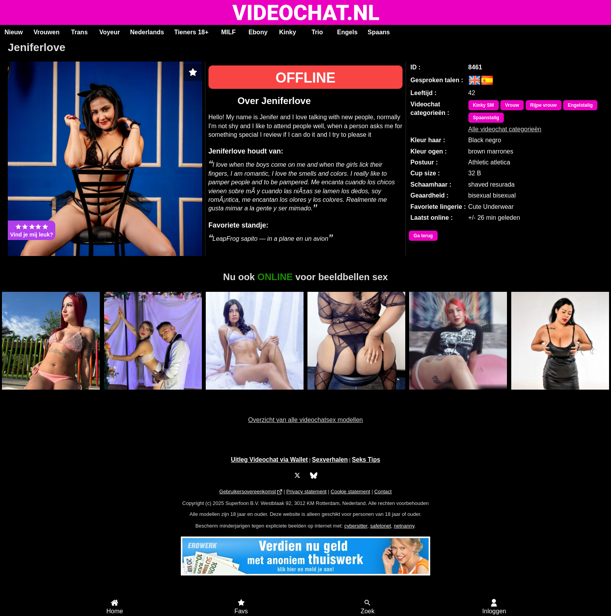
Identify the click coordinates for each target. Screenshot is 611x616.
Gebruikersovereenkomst (247, 491)
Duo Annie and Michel (152, 394)
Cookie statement (350, 491)
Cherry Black (560, 394)
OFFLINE (305, 78)
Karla (51, 394)
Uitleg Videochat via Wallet (269, 459)
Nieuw (13, 32)
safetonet (380, 526)
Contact (383, 491)
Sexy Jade (356, 394)
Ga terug (423, 235)
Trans (79, 32)
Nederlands (147, 32)
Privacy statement (306, 491)
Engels (347, 32)
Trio (317, 32)
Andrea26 (458, 394)
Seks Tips (366, 459)
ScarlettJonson (254, 394)
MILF (228, 32)
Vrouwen (47, 32)
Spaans (379, 32)
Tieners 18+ (191, 32)
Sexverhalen (330, 459)
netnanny (404, 526)
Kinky (287, 32)
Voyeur (109, 32)
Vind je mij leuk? (31, 230)
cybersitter (355, 526)
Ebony (258, 32)
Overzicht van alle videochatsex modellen (305, 420)
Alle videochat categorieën (505, 129)
